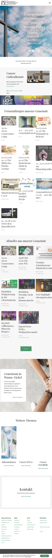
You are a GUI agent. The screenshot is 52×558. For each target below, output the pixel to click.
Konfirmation (30, 527)
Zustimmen (44, 555)
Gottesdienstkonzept (14, 90)
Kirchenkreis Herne (6, 536)
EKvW (3, 533)
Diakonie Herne (5, 538)
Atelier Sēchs (41, 553)
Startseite (16, 520)
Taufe (28, 520)
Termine (16, 529)
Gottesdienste (10, 86)
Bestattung (30, 529)
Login (41, 531)
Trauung (29, 522)
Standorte (17, 522)
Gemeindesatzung (44, 527)
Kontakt (16, 533)
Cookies (12, 555)
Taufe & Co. (17, 531)
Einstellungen (28, 556)
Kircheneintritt (31, 524)
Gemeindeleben (18, 524)
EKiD (2, 531)
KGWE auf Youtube (6, 520)
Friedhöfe (16, 527)
